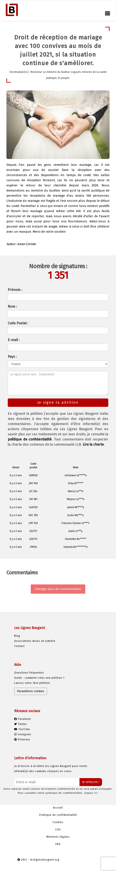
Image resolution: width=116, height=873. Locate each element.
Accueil (58, 807)
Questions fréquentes (29, 672)
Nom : (12, 306)
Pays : (12, 357)
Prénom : (15, 290)
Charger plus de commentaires (58, 589)
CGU (58, 829)
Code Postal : (18, 323)
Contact (19, 646)
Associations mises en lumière (34, 640)
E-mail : (14, 340)
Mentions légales (58, 836)
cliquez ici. (91, 793)
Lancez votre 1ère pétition (32, 682)
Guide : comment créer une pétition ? (39, 677)
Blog (17, 635)
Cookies (58, 822)
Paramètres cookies (30, 691)
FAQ (58, 844)
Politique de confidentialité (58, 814)
